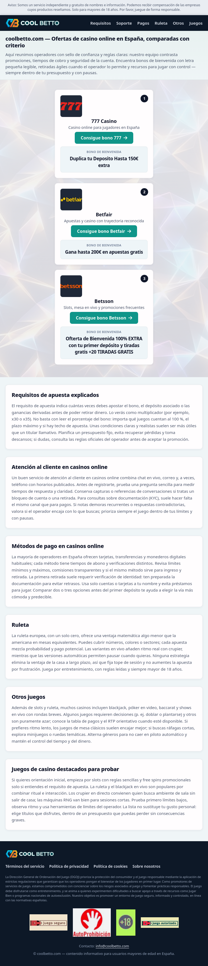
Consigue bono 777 (104, 138)
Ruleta (161, 23)
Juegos (196, 23)
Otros (178, 23)
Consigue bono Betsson (104, 318)
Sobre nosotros (146, 866)
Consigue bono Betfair (104, 231)
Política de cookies (110, 866)
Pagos (143, 23)
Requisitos (100, 23)
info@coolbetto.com (112, 946)
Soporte (124, 23)
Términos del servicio (24, 866)
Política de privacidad (69, 866)
